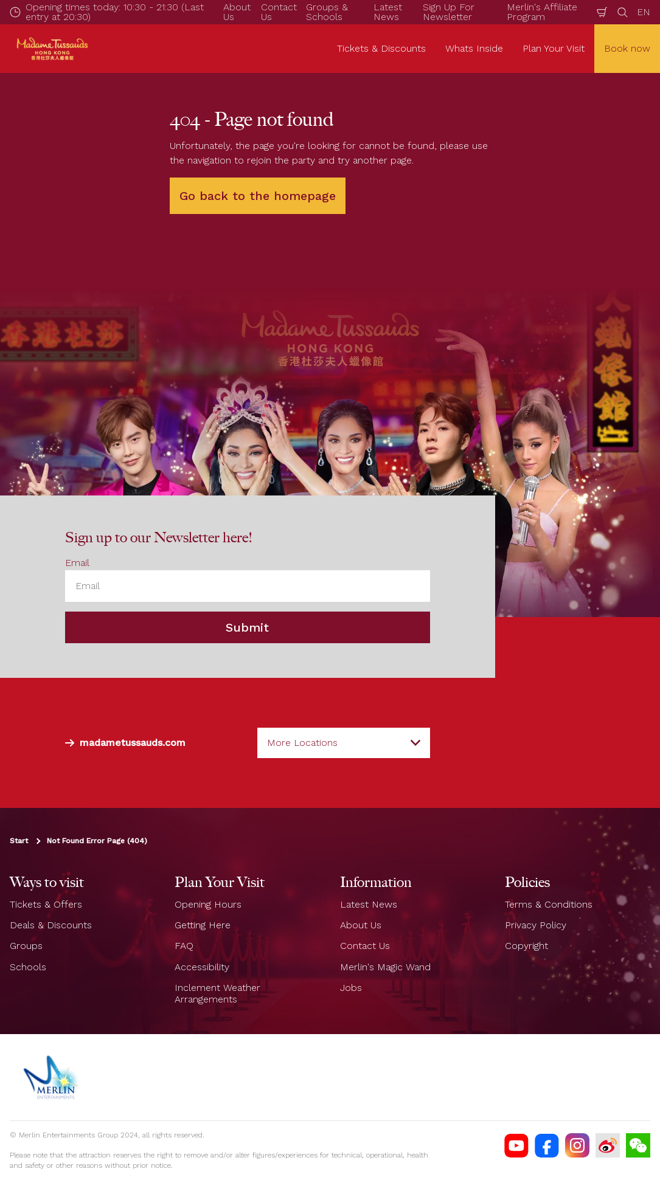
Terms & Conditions (548, 904)
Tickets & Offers (46, 904)
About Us (360, 925)
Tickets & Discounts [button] (381, 48)
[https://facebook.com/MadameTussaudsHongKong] (547, 1145)
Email (77, 562)
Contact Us (365, 945)
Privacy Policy (535, 925)
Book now (627, 48)
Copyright (526, 945)
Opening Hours (208, 904)
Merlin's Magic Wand (385, 967)
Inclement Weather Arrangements (217, 993)
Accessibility (202, 967)
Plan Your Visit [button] (554, 48)
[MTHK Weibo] (608, 1145)
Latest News (368, 904)
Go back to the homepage (257, 195)
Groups (26, 945)
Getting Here (203, 925)
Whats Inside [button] (474, 48)
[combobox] (343, 743)
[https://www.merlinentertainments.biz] (53, 1077)
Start (19, 841)
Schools (28, 967)
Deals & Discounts (51, 925)
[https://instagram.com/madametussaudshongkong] (577, 1145)
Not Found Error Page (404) (97, 841)
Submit (247, 627)
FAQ (184, 945)
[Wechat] (638, 1145)
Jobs (351, 987)
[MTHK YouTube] (516, 1145)
